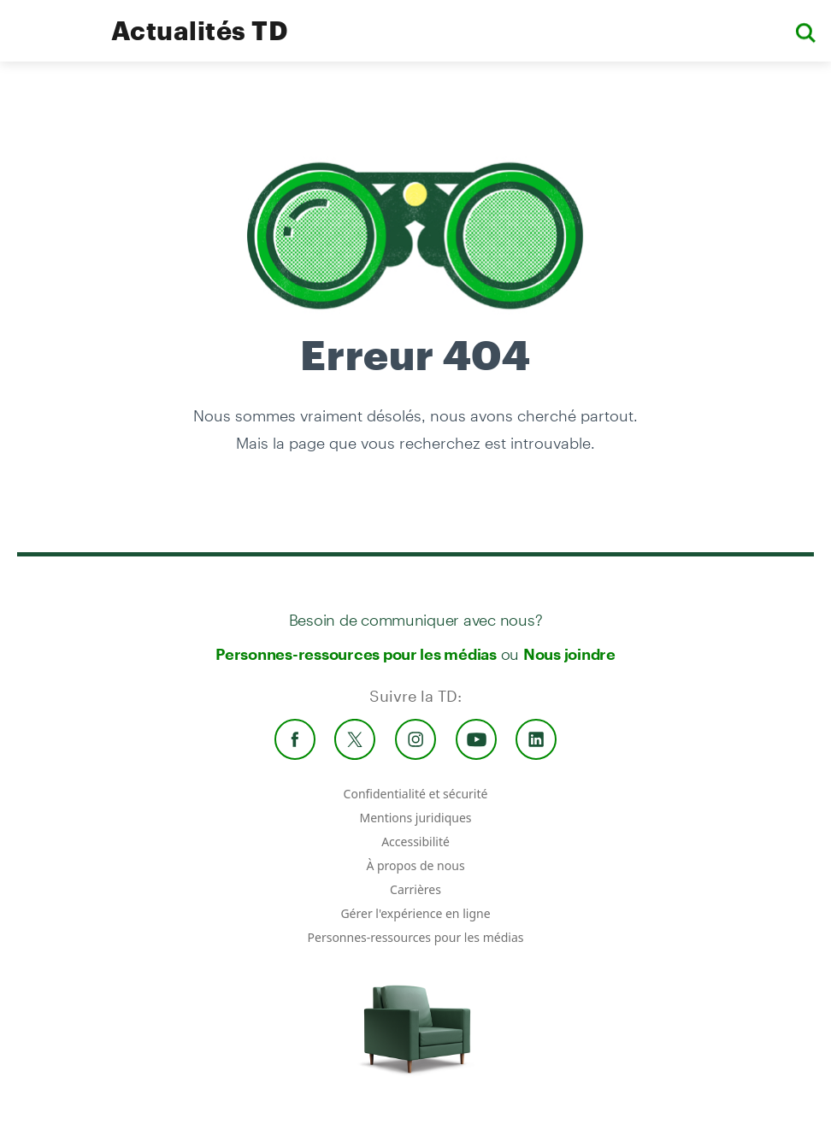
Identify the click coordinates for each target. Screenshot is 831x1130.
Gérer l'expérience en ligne (415, 913)
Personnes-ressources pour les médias (356, 653)
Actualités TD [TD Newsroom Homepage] (199, 30)
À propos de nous (415, 865)
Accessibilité (415, 841)
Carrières (415, 889)
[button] (805, 31)
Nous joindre (569, 653)
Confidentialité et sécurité (416, 794)
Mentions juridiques (415, 817)
